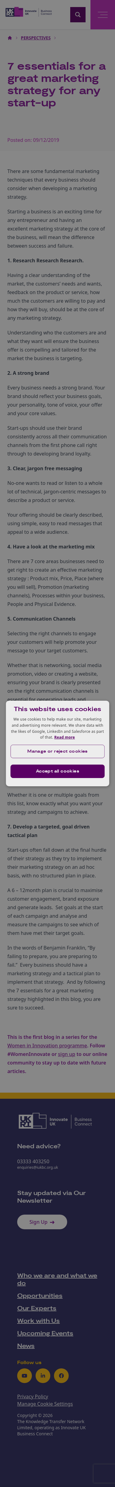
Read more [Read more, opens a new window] (64, 737)
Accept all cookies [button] (57, 771)
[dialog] (57, 743)
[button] (57, 751)
